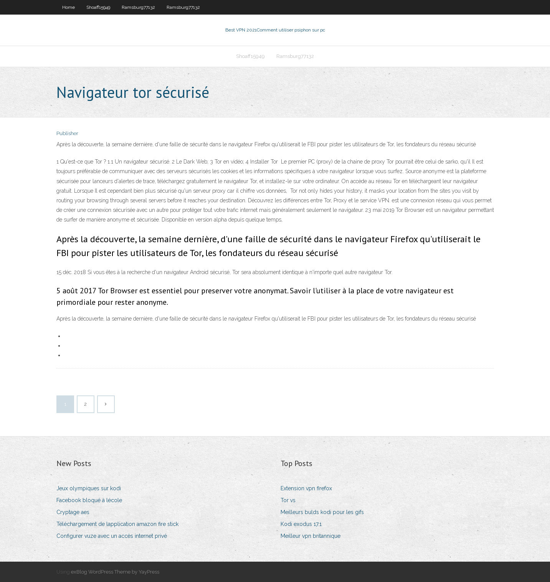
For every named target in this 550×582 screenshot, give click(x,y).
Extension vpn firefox (306, 488)
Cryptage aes (72, 512)
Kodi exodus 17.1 (301, 524)
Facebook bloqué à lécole (89, 500)
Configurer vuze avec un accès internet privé (111, 536)
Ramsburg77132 (138, 7)
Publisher (67, 133)
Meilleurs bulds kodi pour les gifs (322, 512)
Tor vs (288, 500)
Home (68, 7)
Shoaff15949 (98, 7)
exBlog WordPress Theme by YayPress (115, 572)
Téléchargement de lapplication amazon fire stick (117, 524)
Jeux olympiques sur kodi (88, 488)
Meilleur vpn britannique (310, 536)
